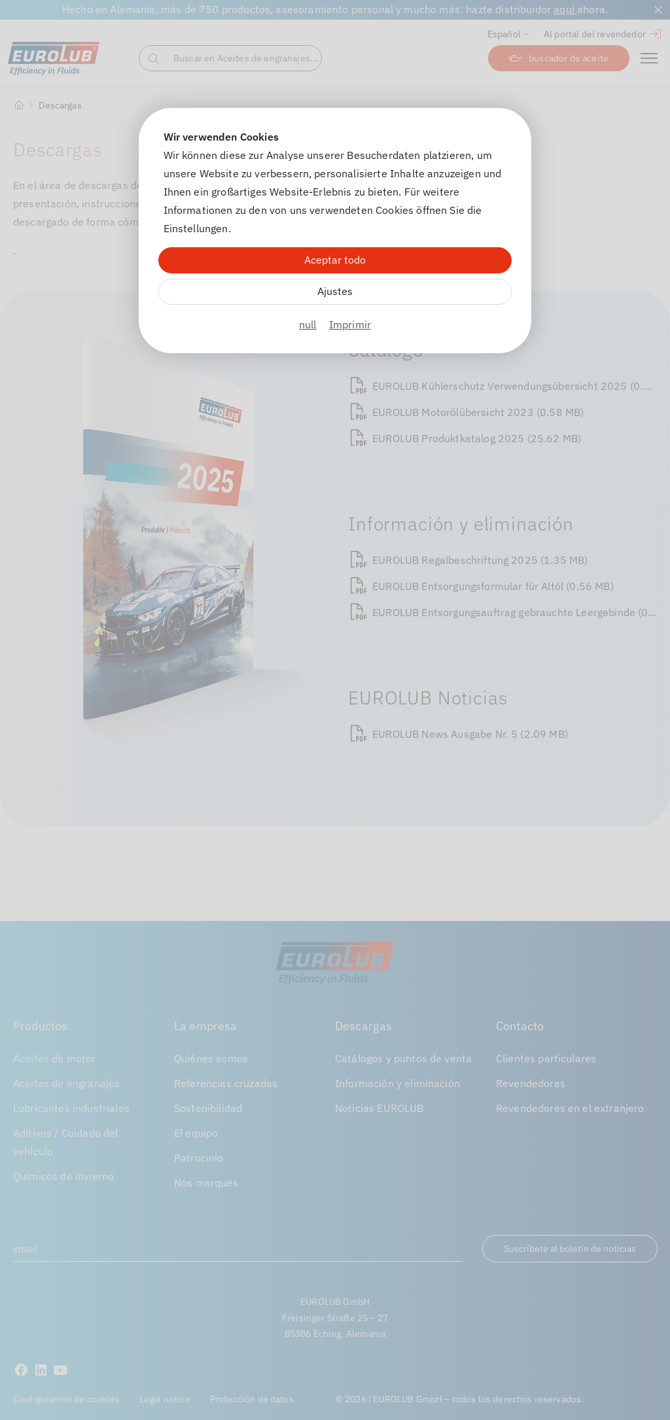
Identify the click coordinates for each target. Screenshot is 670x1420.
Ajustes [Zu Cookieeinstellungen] (335, 291)
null (308, 324)
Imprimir (350, 324)
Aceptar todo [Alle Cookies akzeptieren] (335, 259)
